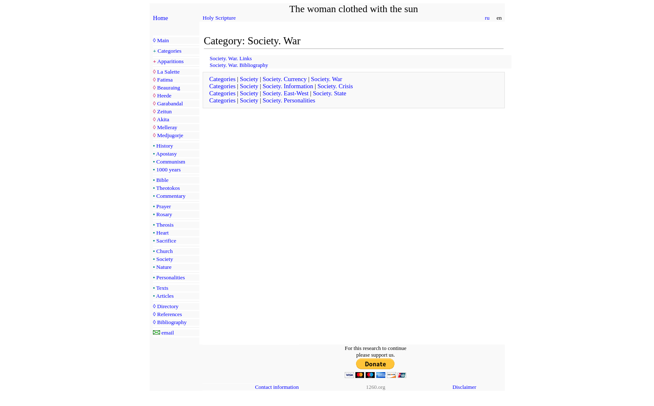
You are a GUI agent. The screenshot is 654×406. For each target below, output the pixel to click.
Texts (162, 288)
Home (160, 18)
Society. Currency (284, 79)
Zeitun (164, 111)
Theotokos (168, 188)
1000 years (168, 169)
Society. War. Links (231, 58)
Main (163, 40)
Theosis (165, 225)
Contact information (277, 387)
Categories (169, 51)
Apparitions (170, 61)
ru (487, 18)
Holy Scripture (219, 18)
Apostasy (166, 154)
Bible (162, 180)
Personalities (170, 277)
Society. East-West (285, 93)
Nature (163, 267)
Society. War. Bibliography (239, 65)
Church (164, 251)
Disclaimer (464, 387)
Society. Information (287, 86)
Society (164, 259)
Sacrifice (166, 240)
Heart (162, 233)
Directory (167, 306)
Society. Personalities (288, 100)
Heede (164, 95)
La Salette (168, 72)
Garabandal (170, 103)
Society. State (329, 93)
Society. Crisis (335, 86)
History (164, 146)
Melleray (167, 127)
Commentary (171, 196)
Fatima (165, 80)
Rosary (164, 214)
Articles (164, 296)
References (169, 314)
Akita (163, 119)
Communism (170, 161)
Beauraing (168, 87)
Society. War (326, 79)
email (167, 332)
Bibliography (172, 322)
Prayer (163, 206)
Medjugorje (170, 135)
